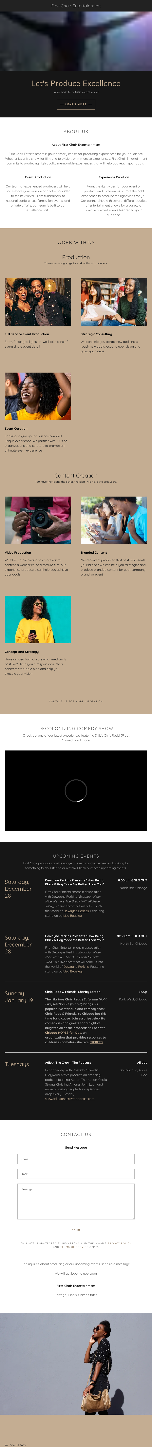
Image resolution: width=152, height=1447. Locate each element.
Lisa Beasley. (73, 971)
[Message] (76, 1201)
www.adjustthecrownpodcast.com (70, 1099)
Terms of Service (74, 1246)
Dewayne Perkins (76, 911)
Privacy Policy (119, 1243)
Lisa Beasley (72, 916)
